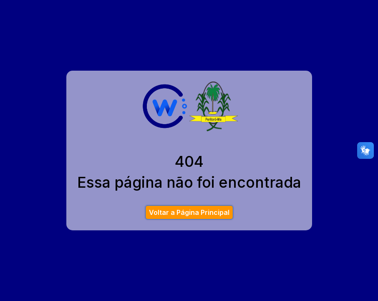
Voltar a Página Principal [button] (189, 212)
